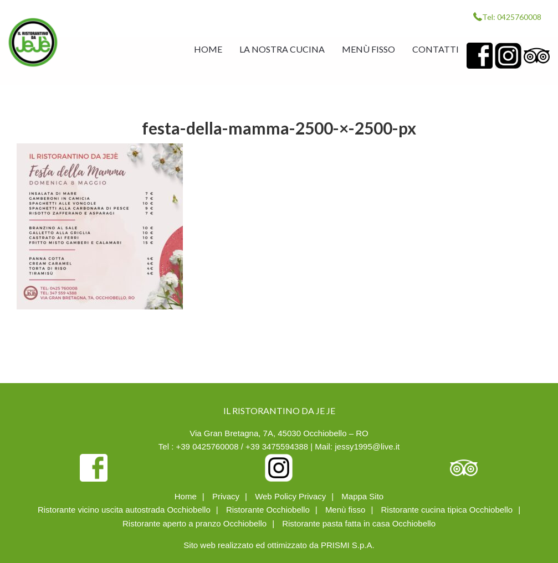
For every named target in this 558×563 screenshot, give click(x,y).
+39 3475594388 (276, 446)
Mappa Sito (362, 496)
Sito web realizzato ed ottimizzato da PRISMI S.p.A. (278, 545)
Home (186, 496)
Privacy (225, 496)
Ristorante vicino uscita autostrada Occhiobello (124, 509)
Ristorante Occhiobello (268, 509)
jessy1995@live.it (367, 446)
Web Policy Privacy (290, 496)
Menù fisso (345, 509)
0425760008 (519, 17)
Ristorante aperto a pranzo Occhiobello (194, 523)
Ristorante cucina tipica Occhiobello (447, 509)
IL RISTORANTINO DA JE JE (33, 42)
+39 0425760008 (207, 446)
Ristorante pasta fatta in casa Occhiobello (359, 523)
